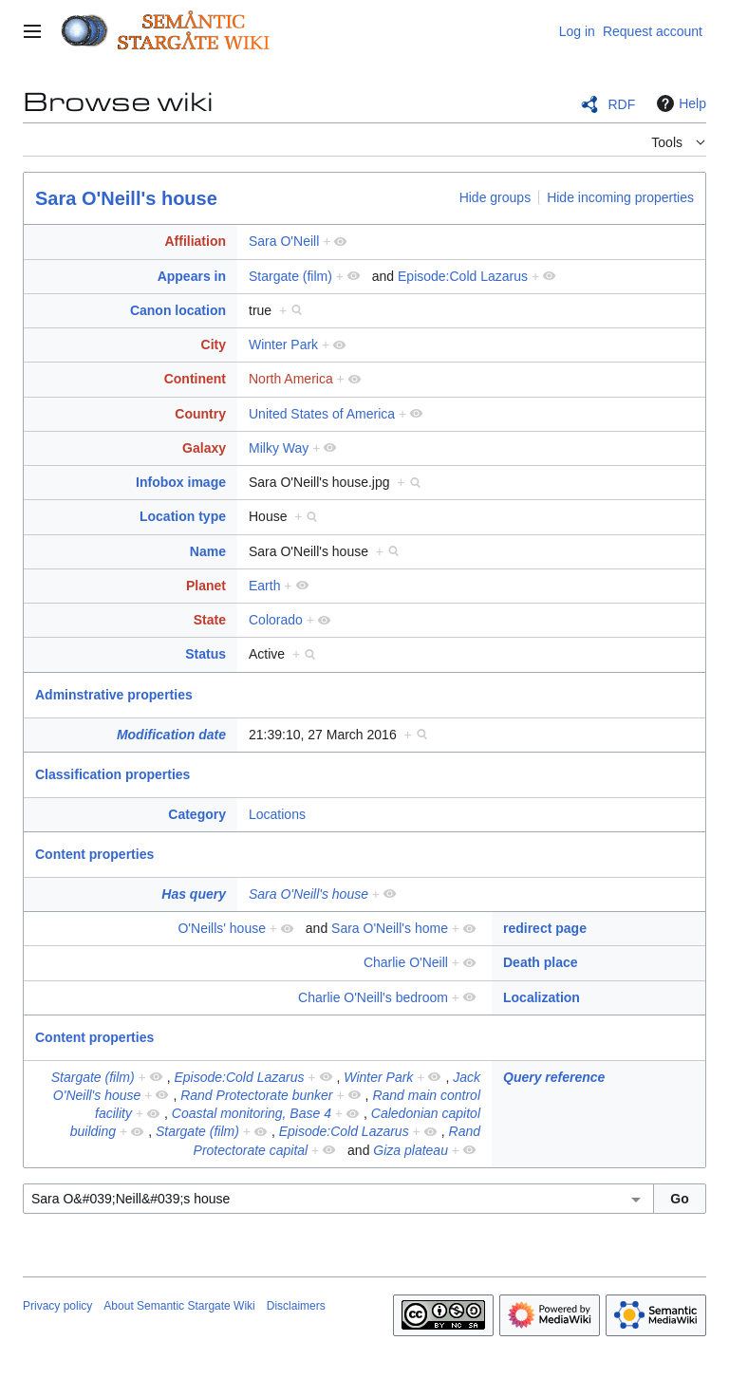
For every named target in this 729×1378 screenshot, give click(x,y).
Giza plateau (410, 1150)
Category (197, 814)
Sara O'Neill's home (389, 928)
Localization (541, 997)
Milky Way (278, 448)
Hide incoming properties (620, 197)
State (210, 619)
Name (208, 551)
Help (679, 103)
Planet (206, 585)
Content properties (94, 854)
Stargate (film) (290, 276)
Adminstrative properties (114, 694)
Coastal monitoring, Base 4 (251, 1113)
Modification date (171, 734)
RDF (621, 104)
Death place (540, 962)
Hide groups (495, 197)
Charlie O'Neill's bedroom (373, 997)
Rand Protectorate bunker (256, 1095)
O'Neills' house (222, 928)
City (213, 344)
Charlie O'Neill (406, 962)
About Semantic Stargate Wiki (178, 1306)
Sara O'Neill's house (126, 198)
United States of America (322, 413)
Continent (195, 378)
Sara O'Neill (284, 241)
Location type (183, 516)
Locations (277, 814)
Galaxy (204, 448)
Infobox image (181, 482)
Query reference (554, 1077)
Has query (193, 894)
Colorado (276, 619)
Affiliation (195, 241)
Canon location (178, 310)
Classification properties (112, 774)
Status (205, 653)
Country (200, 413)
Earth (264, 585)
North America (291, 378)
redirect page (545, 928)
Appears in (192, 276)
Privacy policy (57, 1306)
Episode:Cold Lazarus (463, 276)
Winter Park (283, 344)
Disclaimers (296, 1306)
